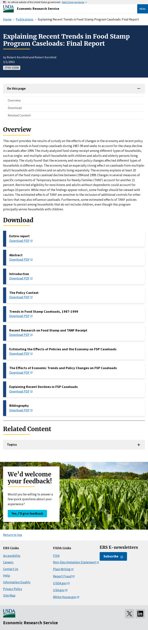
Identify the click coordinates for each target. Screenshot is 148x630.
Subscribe (110, 556)
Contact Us (10, 569)
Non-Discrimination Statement (74, 562)
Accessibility (11, 556)
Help (6, 575)
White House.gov (64, 597)
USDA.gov (60, 583)
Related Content (19, 115)
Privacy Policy (12, 589)
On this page (16, 88)
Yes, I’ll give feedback (27, 513)
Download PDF (19, 241)
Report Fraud (62, 576)
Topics (12, 444)
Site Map (9, 595)
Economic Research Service (38, 8)
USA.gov (59, 590)
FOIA (56, 556)
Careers (8, 562)
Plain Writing (62, 569)
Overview (14, 100)
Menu (143, 9)
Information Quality (16, 582)
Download (15, 108)
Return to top (12, 535)
